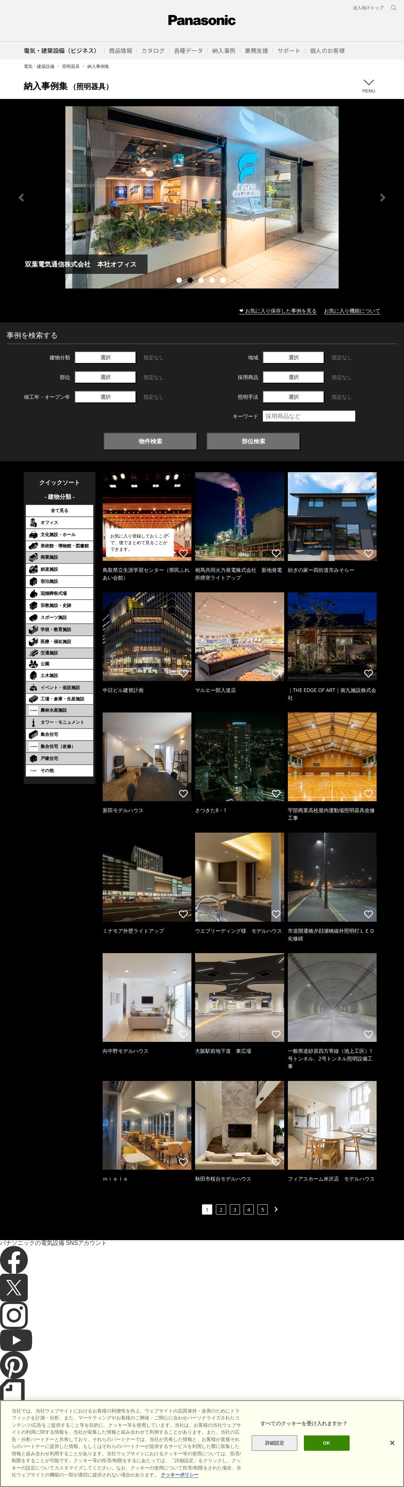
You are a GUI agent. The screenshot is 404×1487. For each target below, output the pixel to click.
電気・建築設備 (39, 66)
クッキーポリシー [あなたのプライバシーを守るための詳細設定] (180, 1475)
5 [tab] (224, 281)
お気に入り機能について (352, 310)
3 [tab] (202, 281)
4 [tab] (213, 281)
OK (326, 1443)
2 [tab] (191, 281)
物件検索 (150, 441)
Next (383, 197)
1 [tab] (180, 281)
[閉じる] (392, 1443)
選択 (105, 357)
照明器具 (71, 66)
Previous (21, 197)
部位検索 (253, 441)
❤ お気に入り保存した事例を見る (278, 310)
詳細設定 (275, 1443)
